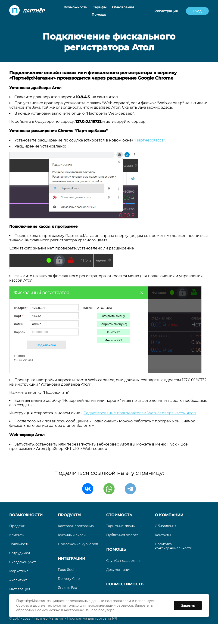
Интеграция (19, 589)
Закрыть (188, 605)
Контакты (163, 535)
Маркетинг (18, 571)
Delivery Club (69, 579)
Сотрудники (19, 553)
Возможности (26, 515)
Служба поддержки (123, 561)
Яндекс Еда (67, 588)
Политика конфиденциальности (173, 546)
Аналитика (18, 580)
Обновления (165, 526)
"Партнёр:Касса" (149, 140)
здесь (166, 107)
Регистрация (166, 11)
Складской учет (22, 562)
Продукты (69, 515)
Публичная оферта (122, 535)
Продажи (17, 526)
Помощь (116, 549)
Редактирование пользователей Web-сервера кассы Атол (140, 413)
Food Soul (66, 570)
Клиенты (16, 535)
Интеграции (71, 558)
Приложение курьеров (78, 544)
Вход (197, 11)
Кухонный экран (72, 535)
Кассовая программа (76, 526)
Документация (118, 570)
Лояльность (19, 544)
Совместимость (124, 584)
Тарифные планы (120, 526)
